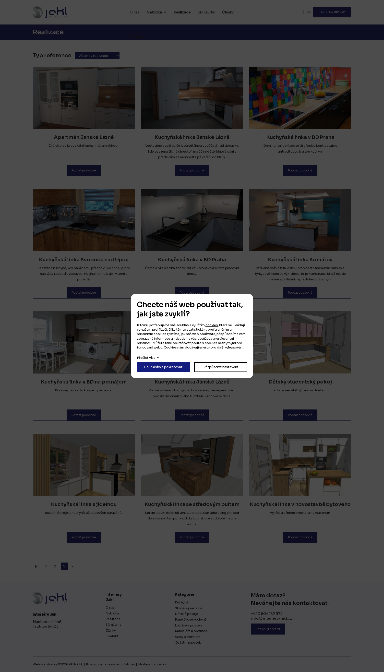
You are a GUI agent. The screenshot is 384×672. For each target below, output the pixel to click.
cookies (211, 325)
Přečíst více (146, 358)
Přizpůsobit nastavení (221, 367)
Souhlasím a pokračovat (163, 367)
